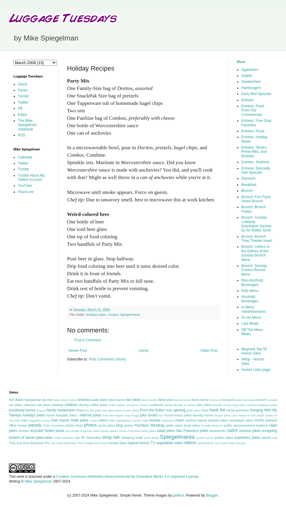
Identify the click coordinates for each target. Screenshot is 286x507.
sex (77, 437)
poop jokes (192, 425)
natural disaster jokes (212, 420)
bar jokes (133, 400)
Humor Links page (255, 370)
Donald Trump (222, 405)
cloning (84, 405)
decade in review (184, 405)
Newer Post (78, 351)
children (71, 405)
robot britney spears (105, 431)
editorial (252, 405)
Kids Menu (249, 291)
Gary (205, 410)
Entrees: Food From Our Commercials (252, 110)
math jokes (79, 420)
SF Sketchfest (91, 437)
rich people (72, 431)
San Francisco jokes (192, 431)
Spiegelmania (129, 314)
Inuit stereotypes (113, 415)
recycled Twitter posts (47, 431)
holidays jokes (96, 314)
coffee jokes (99, 405)
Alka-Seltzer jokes (65, 400)
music (179, 420)
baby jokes (108, 400)
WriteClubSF (206, 443)
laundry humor (203, 415)
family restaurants (61, 410)
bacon (120, 400)
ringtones (86, 431)
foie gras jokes (112, 410)
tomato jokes (118, 443)
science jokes (249, 431)
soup (155, 437)
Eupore (41, 410)
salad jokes (166, 431)
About (22, 84)
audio (95, 400)
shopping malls (132, 437)
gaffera (178, 495)
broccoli (227, 400)
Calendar (25, 157)
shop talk (111, 437)
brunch (261, 400)
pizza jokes (107, 425)
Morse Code (140, 420)
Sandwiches (251, 82)
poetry (128, 425)
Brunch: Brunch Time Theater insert (256, 238)
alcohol (47, 400)
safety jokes (148, 431)
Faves (23, 90)
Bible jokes (166, 400)
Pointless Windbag (149, 425)
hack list (217, 410)
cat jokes (43, 405)
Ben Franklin (150, 400)
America (83, 400)
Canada (272, 400)
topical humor (139, 443)
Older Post (208, 351)
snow (147, 437)
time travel (101, 443)
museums (167, 420)
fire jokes (96, 410)
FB (20, 108)
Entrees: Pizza (252, 131)
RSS (21, 135)
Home (144, 351)
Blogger (212, 495)
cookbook (156, 405)
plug (119, 425)
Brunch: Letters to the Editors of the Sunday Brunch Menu (255, 253)
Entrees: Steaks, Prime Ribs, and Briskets (254, 151)
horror (50, 415)
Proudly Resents (212, 425)
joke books (148, 415)
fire (87, 410)
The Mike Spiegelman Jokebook (27, 125)
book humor (200, 400)
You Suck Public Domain (230, 443)
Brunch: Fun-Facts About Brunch (256, 199)
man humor (60, 420)
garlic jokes (193, 410)
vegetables (164, 443)
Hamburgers (251, 88)
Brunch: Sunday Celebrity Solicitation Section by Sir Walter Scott (256, 223)
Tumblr (23, 96)
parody (34, 425)
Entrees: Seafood (255, 162)
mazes (93, 420)
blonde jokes (183, 400)
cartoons (30, 405)
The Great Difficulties (63, 443)
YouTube (25, 185)
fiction (80, 410)
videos (190, 442)
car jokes (15, 405)
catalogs (57, 405)
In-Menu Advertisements (253, 309)
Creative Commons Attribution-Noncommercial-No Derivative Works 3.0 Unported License (127, 477)
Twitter (23, 102)
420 (11, 400)
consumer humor (137, 405)
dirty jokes (204, 405)
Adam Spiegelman (28, 400)
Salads (246, 76)
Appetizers (249, 70)
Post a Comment (87, 340)
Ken (161, 415)
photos (90, 425)
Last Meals (250, 323)
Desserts (248, 178)
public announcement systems (246, 425)
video (178, 443)
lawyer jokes (222, 415)
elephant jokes (267, 405)
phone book (74, 425)
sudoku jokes (223, 437)
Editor (22, 115)
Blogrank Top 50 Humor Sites (254, 351)
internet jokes (90, 415)
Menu (241, 61)
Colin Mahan (117, 405)
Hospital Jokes (66, 415)
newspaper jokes (241, 420)
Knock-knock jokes (178, 415)
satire (232, 430)
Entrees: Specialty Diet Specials (255, 170)
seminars (68, 437)
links (24, 420)
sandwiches (217, 431)
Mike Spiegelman (120, 420)
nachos (191, 420)
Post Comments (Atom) (107, 359)
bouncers (215, 400)
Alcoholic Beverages (249, 299)
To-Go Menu (251, 317)
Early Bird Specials (256, 94)
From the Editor (152, 410)
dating (168, 405)
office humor (18, 425)
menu (103, 420)
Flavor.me (26, 192)
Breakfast (249, 185)
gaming (179, 410)
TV (152, 443)
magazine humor (39, 420)
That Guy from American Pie (29, 443)
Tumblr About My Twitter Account (31, 177)
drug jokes (239, 405)
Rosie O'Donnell (129, 431)
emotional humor (22, 410)
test (275, 437)
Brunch (247, 191)
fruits (169, 410)
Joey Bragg (132, 415)
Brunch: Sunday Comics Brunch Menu (254, 270)
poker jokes (174, 425)
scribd (57, 437)
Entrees (247, 100)
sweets (266, 437)
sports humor (204, 437)
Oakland (271, 420)
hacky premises (237, 410)
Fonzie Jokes (130, 410)
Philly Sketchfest (53, 425)
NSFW (259, 420)
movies (154, 420)
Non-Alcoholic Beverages (252, 282)
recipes (113, 314)
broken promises (245, 400)
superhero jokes (247, 438)
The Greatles (86, 443)
